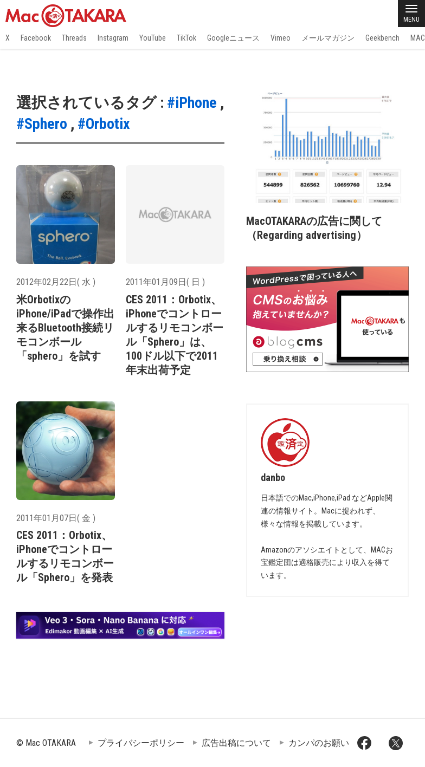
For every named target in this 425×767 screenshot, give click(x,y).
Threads (74, 38)
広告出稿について (236, 743)
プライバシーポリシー (141, 743)
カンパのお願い (318, 743)
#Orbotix (104, 124)
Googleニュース (233, 38)
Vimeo (281, 38)
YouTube (152, 38)
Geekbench (382, 38)
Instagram (113, 38)
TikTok (186, 38)
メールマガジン (328, 38)
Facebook (36, 38)
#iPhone (192, 103)
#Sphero (41, 124)
